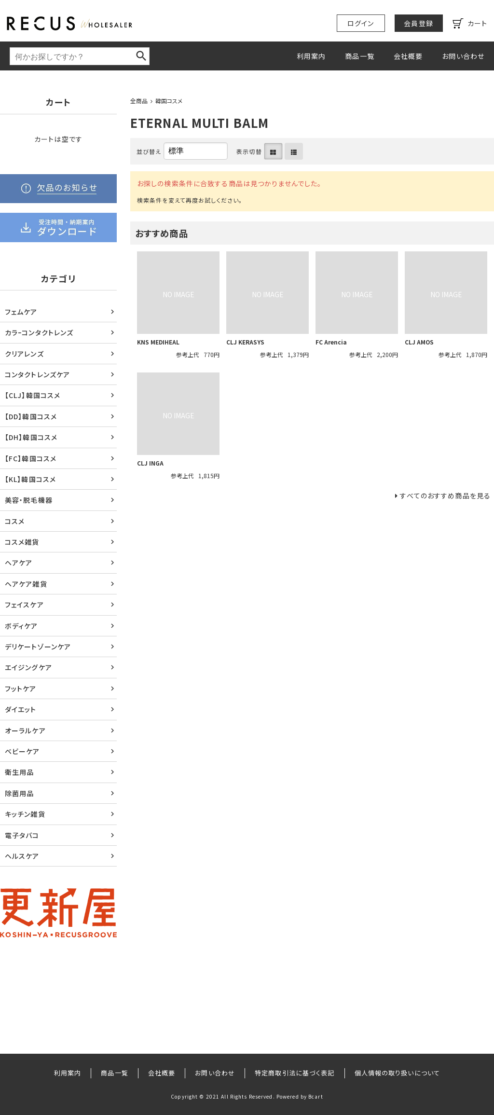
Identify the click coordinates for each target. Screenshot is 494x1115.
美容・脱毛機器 (29, 500)
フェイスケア (24, 604)
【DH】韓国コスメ (31, 437)
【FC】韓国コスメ (30, 458)
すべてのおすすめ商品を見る (445, 495)
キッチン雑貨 (25, 814)
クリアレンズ (24, 353)
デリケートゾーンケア (38, 646)
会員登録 (418, 23)
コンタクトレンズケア (37, 374)
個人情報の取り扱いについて (397, 1072)
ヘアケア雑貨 (26, 584)
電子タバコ (22, 835)
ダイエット (21, 709)
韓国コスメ (169, 100)
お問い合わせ (463, 56)
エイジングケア (28, 667)
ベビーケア (22, 751)
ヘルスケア (22, 856)
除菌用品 (19, 793)
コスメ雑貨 (22, 542)
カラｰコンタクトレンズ (39, 332)
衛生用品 (19, 772)
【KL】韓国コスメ (30, 479)
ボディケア (21, 626)
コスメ (15, 521)
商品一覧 (359, 56)
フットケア (21, 688)
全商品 (139, 100)
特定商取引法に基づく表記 (294, 1072)
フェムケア (21, 312)
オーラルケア (25, 730)
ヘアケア (18, 562)
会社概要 (408, 56)
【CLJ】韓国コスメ (32, 395)
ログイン (360, 23)
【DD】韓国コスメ (31, 416)
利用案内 (311, 56)
